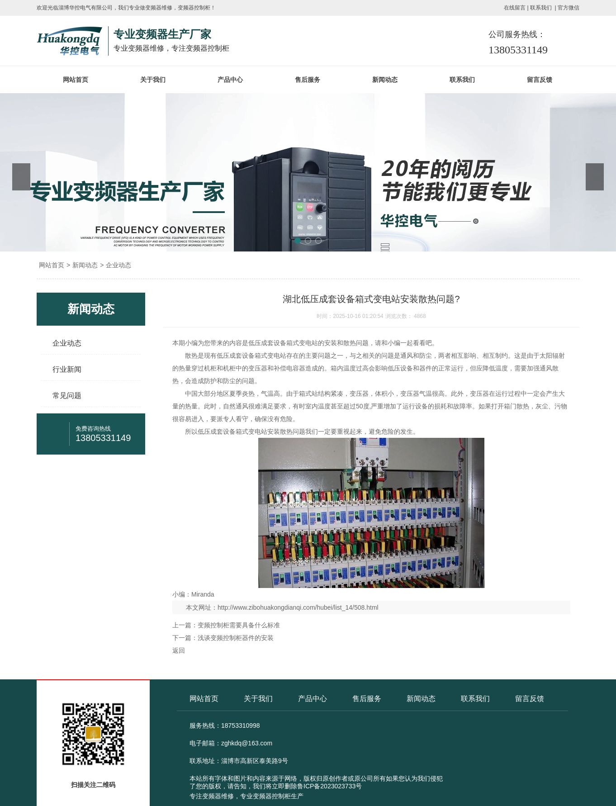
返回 (178, 650)
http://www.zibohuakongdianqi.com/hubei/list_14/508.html (298, 607)
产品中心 (230, 79)
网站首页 (75, 79)
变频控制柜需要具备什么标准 (239, 625)
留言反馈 (539, 79)
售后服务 (307, 79)
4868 (420, 316)
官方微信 (568, 8)
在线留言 (515, 8)
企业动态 (118, 265)
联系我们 (541, 8)
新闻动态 (385, 79)
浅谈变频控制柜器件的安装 (236, 637)
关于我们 (153, 79)
